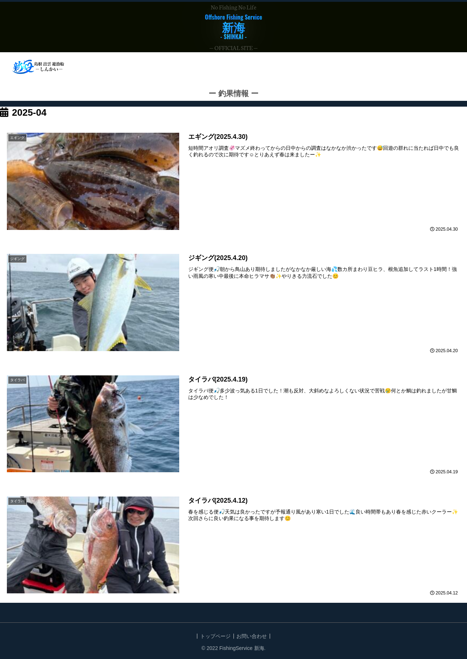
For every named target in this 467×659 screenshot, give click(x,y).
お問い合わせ (252, 636)
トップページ (214, 636)
